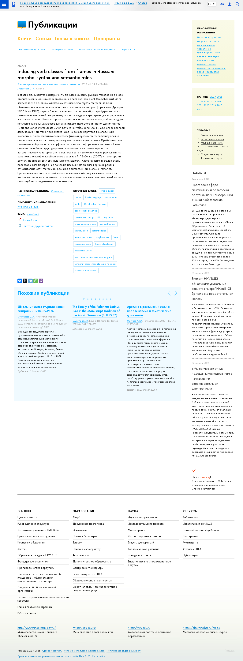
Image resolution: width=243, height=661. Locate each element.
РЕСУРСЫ (190, 511)
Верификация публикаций (32, 49)
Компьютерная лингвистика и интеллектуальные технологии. (49, 84)
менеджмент (218, 67)
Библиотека (190, 517)
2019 (213, 105)
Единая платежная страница (34, 607)
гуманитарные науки (208, 52)
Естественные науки (212, 139)
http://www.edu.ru (139, 627)
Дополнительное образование (92, 561)
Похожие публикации (43, 293)
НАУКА (133, 511)
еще (199, 109)
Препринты (107, 38)
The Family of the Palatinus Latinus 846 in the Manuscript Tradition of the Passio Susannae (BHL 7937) (96, 311)
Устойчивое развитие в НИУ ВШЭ (38, 530)
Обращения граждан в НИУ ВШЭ (37, 555)
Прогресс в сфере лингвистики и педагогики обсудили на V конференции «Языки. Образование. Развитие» (212, 194)
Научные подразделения (143, 517)
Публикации (52, 24)
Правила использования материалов (97, 49)
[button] (84, 299)
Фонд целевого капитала (33, 561)
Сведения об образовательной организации (36, 588)
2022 (219, 101)
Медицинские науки (212, 142)
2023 (213, 101)
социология (212, 71)
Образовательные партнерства (92, 580)
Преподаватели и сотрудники (36, 536)
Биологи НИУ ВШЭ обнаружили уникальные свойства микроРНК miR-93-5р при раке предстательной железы (212, 288)
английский (33, 214)
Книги (24, 38)
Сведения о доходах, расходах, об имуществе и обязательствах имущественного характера (39, 577)
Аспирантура (81, 555)
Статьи (43, 38)
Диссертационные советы (144, 536)
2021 (200, 105)
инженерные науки (208, 56)
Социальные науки (211, 154)
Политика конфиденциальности (124, 650)
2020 (206, 105)
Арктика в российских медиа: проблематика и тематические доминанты (149, 311)
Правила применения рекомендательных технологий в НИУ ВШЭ (53, 656)
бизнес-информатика (209, 37)
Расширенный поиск (62, 49)
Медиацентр (191, 542)
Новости (199, 173)
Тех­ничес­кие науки (211, 158)
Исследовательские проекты (146, 523)
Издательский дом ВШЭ (197, 523)
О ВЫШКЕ (24, 511)
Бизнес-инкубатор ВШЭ (87, 574)
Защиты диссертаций (141, 542)
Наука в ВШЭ (128, 49)
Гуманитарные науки (212, 135)
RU (209, 4)
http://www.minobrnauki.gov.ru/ (36, 627)
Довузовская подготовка (88, 523)
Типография (190, 536)
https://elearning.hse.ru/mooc (201, 627)
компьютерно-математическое (206, 62)
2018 (219, 105)
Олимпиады (80, 530)
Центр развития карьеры (88, 567)
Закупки (22, 549)
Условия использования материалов (84, 650)
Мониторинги (136, 530)
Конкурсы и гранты (139, 555)
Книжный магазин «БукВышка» (201, 530)
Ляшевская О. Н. (26, 88)
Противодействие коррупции (35, 567)
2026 (219, 96)
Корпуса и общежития (31, 542)
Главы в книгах (72, 38)
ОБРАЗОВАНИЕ (84, 511)
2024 (206, 101)
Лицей (76, 517)
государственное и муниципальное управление (208, 44)
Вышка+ (77, 542)
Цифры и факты (27, 517)
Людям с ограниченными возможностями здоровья (43, 598)
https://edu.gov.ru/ (84, 627)
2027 (213, 96)
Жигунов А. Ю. (134, 320)
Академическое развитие (143, 549)
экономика (203, 75)
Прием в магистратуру (87, 549)
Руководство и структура (33, 523)
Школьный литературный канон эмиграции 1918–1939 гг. (41, 309)
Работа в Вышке (26, 613)
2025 (200, 101)
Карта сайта (98, 656)
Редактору (229, 650)
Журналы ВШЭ (192, 549)
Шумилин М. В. (80, 320)
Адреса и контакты (52, 650)
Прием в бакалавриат (86, 536)
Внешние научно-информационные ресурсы (149, 563)
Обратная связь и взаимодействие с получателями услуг (95, 588)
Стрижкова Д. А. (26, 316)
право (200, 71)
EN (214, 4)
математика (204, 67)
